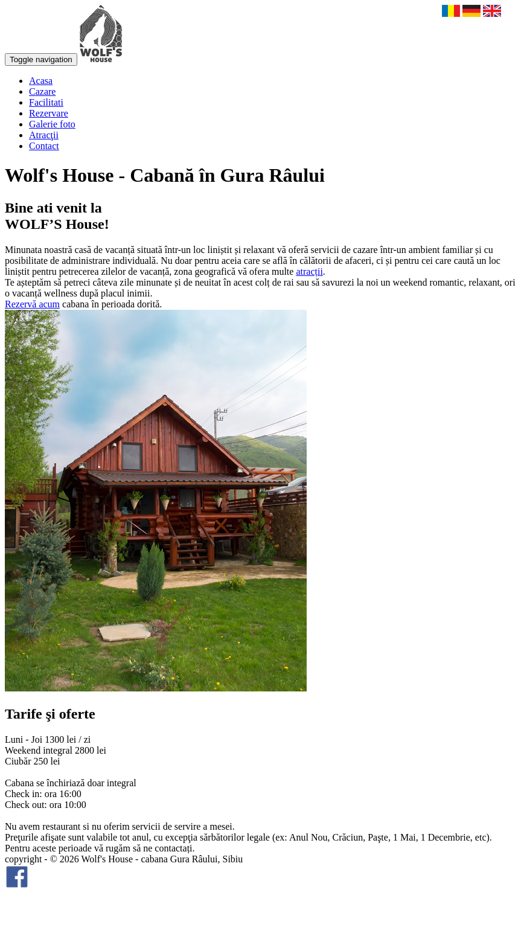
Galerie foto (52, 124)
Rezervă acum (32, 304)
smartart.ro (26, 920)
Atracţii (44, 135)
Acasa (41, 80)
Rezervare (48, 113)
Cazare (42, 91)
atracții (309, 271)
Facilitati (46, 102)
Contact (44, 146)
